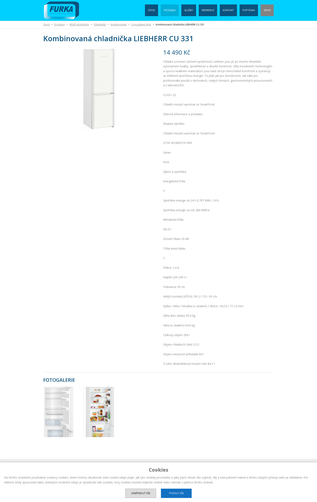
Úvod (151, 10)
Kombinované (119, 24)
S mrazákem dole (141, 24)
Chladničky (100, 24)
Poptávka (249, 10)
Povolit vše (176, 493)
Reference (208, 10)
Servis (267, 10)
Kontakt (228, 10)
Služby (188, 10)
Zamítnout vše (140, 493)
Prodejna (170, 10)
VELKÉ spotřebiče (79, 24)
